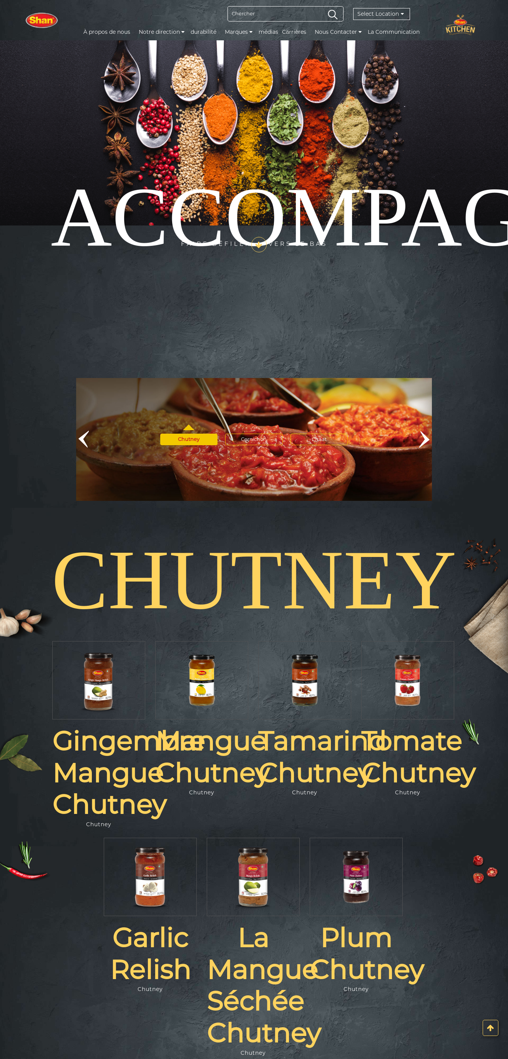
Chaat (319, 439)
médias (268, 31)
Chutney (188, 439)
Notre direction (161, 31)
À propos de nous (106, 31)
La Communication (394, 31)
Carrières (294, 31)
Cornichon (254, 439)
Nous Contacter (338, 31)
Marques (238, 31)
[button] (83, 439)
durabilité (203, 31)
